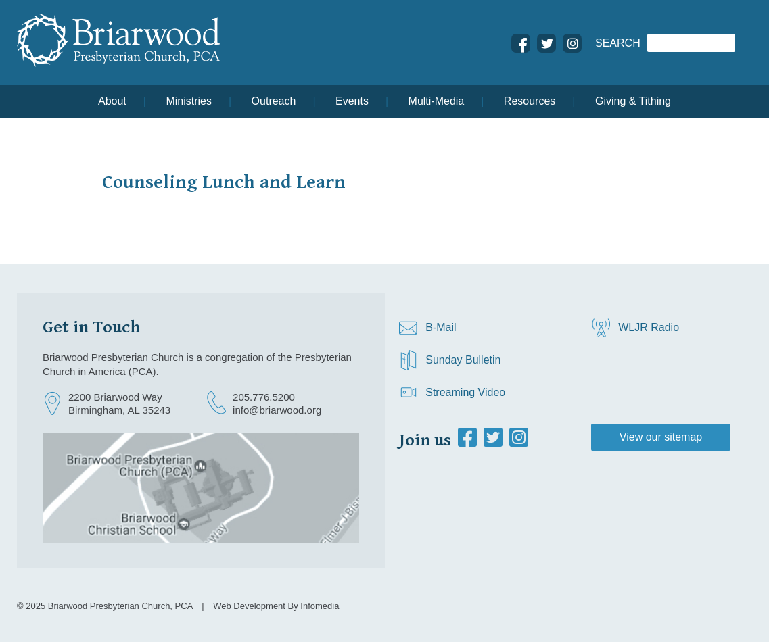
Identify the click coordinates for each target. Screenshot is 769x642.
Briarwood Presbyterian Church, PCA (120, 606)
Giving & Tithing (633, 101)
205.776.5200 (264, 397)
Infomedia (319, 606)
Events (352, 101)
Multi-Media (437, 101)
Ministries (189, 101)
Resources (529, 101)
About (112, 101)
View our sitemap (661, 437)
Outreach (274, 101)
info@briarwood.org (277, 410)
